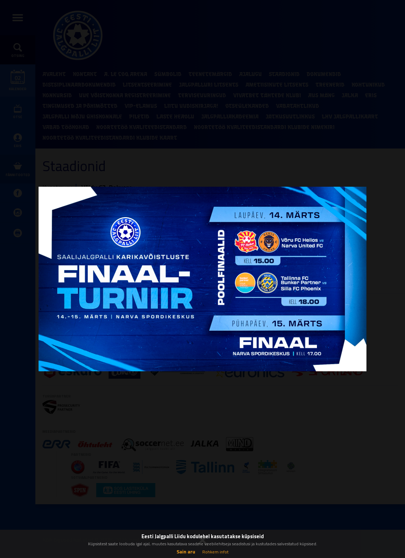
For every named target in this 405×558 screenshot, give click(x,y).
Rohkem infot (215, 551)
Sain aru (186, 551)
